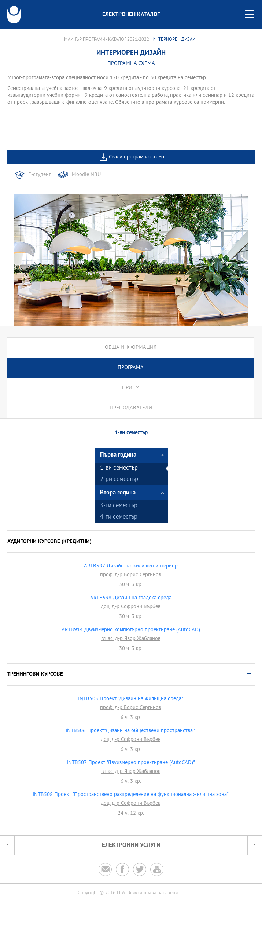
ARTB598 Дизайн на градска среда (130, 598)
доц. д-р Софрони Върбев (130, 607)
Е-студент (39, 174)
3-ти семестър (118, 506)
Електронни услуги (131, 845)
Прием (131, 387)
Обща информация (130, 347)
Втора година (118, 493)
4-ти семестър (118, 517)
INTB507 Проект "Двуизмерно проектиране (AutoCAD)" (131, 763)
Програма (131, 367)
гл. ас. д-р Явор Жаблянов (130, 639)
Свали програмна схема (136, 157)
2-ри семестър (119, 479)
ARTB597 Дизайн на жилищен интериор (131, 566)
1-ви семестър (119, 468)
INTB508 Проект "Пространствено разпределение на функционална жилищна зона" (131, 794)
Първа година (118, 455)
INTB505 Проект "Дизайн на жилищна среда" (130, 699)
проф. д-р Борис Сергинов (130, 575)
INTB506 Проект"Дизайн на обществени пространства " (131, 731)
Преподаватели (131, 408)
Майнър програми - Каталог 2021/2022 (106, 40)
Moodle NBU (86, 174)
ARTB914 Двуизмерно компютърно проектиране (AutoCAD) (131, 630)
